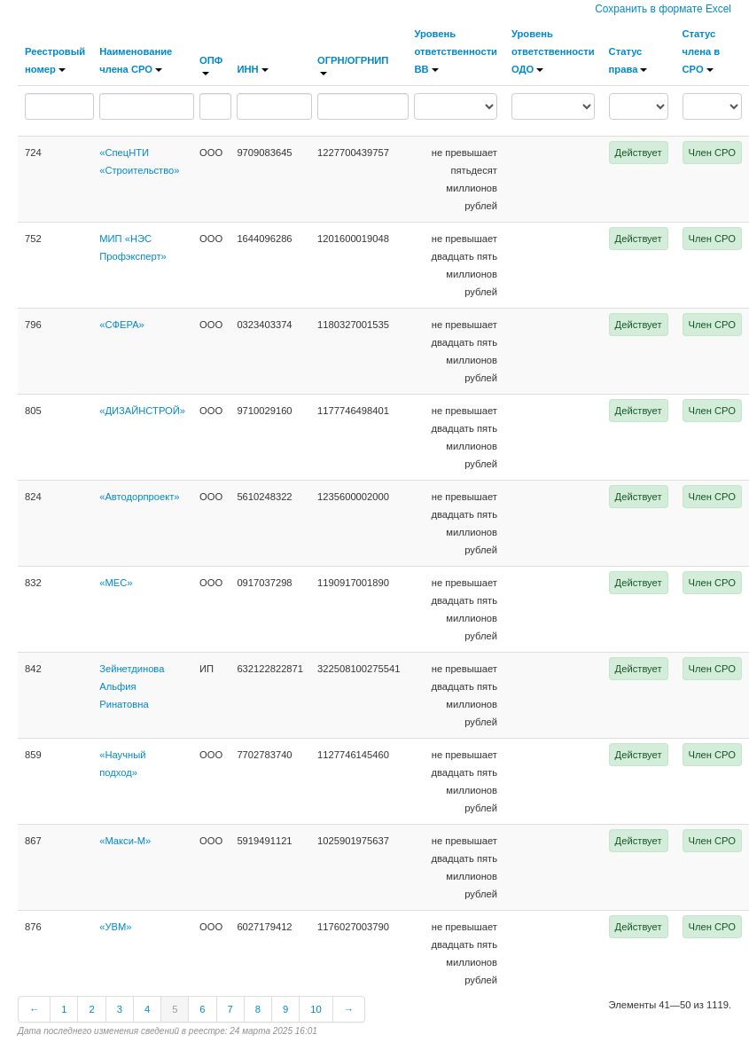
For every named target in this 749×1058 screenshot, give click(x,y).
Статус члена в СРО (702, 51)
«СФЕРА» (121, 324)
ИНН (252, 69)
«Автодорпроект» (139, 496)
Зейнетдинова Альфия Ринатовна (131, 686)
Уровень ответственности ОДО (553, 51)
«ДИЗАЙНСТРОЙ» (142, 410)
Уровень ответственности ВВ (455, 51)
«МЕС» (115, 582)
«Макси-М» (125, 840)
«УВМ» (115, 926)
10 (315, 1009)
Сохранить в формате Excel (663, 9)
